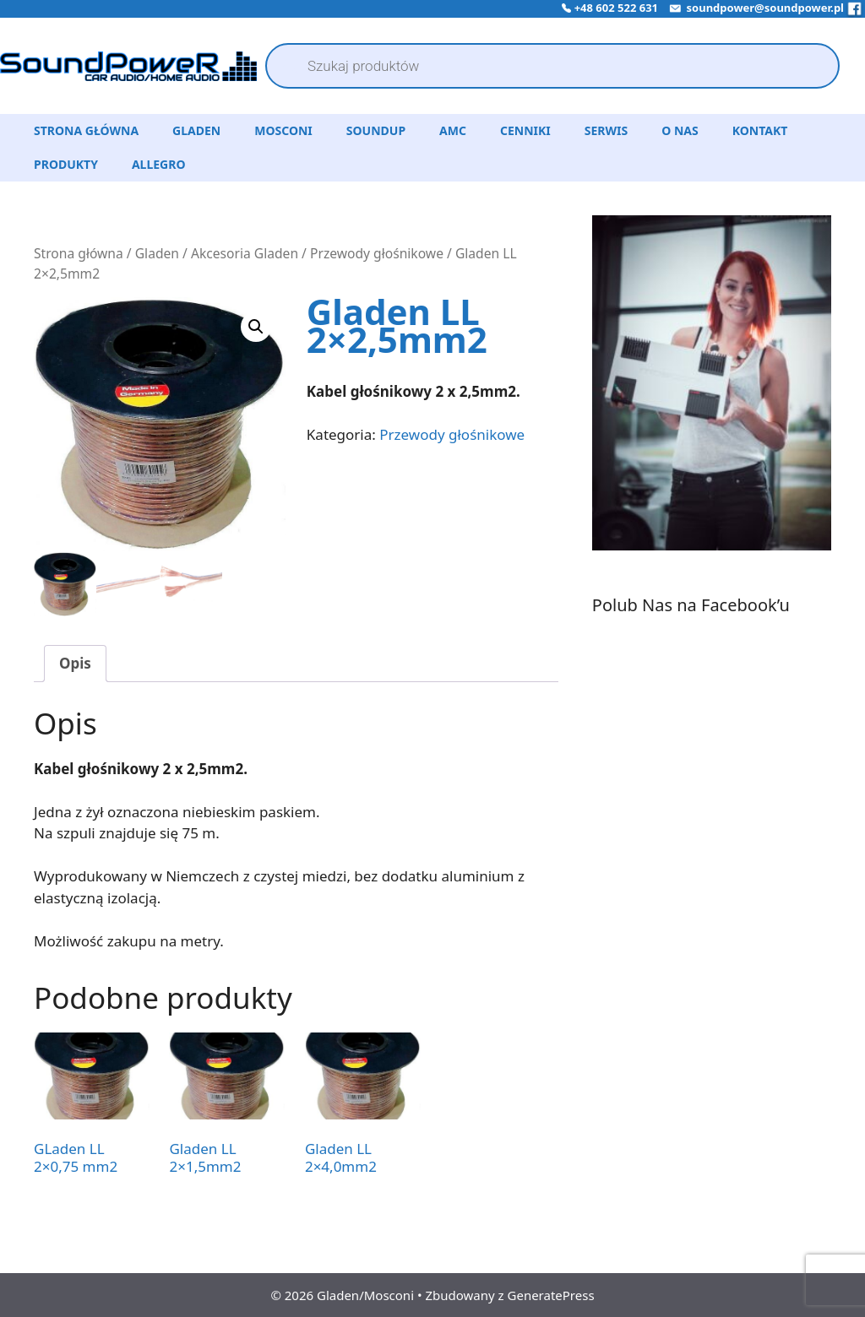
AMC (452, 130)
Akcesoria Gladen (244, 253)
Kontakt (760, 130)
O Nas (680, 130)
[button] (256, 327)
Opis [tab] (75, 662)
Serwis (606, 130)
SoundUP (375, 130)
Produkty (66, 164)
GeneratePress (551, 1294)
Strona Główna (86, 130)
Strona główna (78, 253)
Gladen (196, 130)
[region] (711, 403)
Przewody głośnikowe (376, 253)
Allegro (159, 164)
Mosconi (283, 130)
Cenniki (525, 130)
